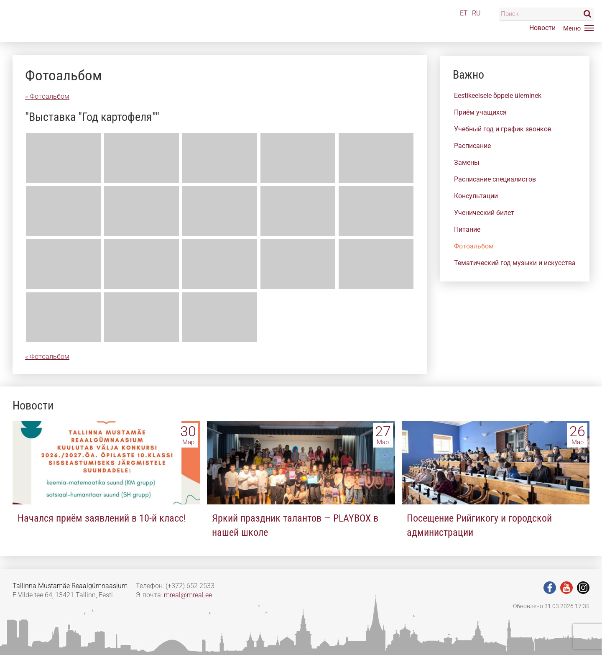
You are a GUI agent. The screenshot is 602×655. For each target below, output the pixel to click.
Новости (542, 28)
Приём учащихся (480, 112)
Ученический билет (484, 213)
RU (476, 13)
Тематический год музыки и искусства (515, 263)
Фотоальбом (474, 246)
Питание (467, 229)
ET (464, 13)
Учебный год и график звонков (502, 129)
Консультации (476, 196)
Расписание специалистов (495, 179)
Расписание (472, 146)
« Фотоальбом (47, 96)
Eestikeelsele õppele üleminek (497, 96)
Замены (466, 162)
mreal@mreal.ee (188, 595)
